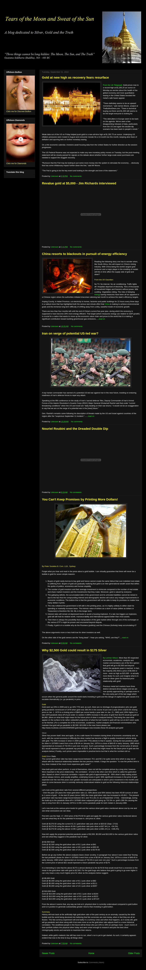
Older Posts (134, 953)
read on (102, 319)
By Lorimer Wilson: (110, 658)
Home (91, 953)
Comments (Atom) (96, 962)
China (107, 304)
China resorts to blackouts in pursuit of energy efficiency (84, 254)
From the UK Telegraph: (113, 85)
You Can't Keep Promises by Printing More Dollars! (80, 499)
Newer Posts (48, 953)
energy (97, 294)
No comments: (76, 176)
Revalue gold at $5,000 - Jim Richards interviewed (79, 183)
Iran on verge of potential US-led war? (70, 333)
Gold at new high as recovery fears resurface (75, 77)
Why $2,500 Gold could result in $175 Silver (74, 650)
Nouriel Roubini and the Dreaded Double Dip (75, 428)
